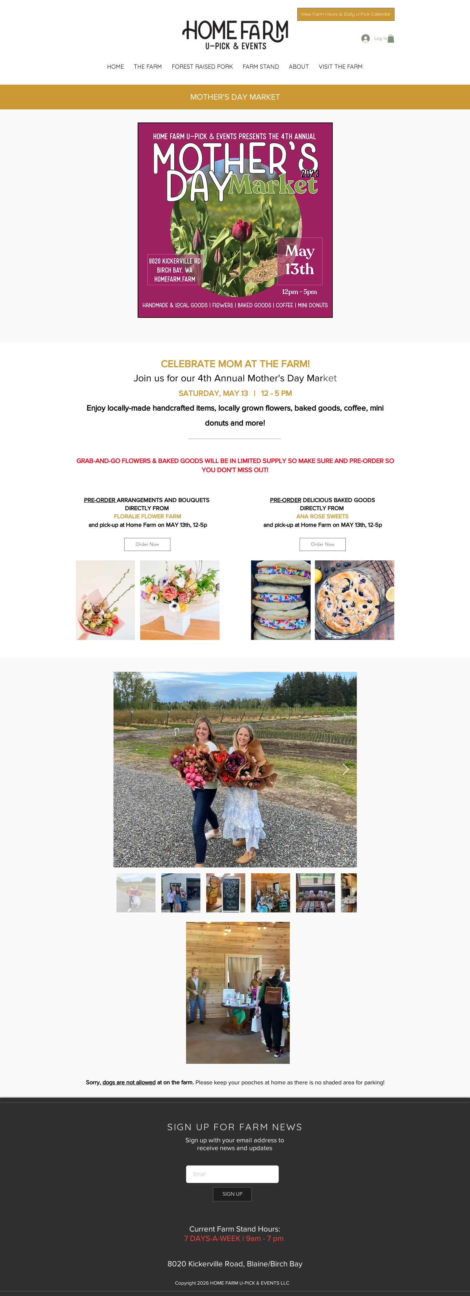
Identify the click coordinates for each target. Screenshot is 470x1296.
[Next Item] (345, 769)
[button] (390, 39)
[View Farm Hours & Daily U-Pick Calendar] (346, 14)
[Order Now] (147, 544)
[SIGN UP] (232, 1194)
